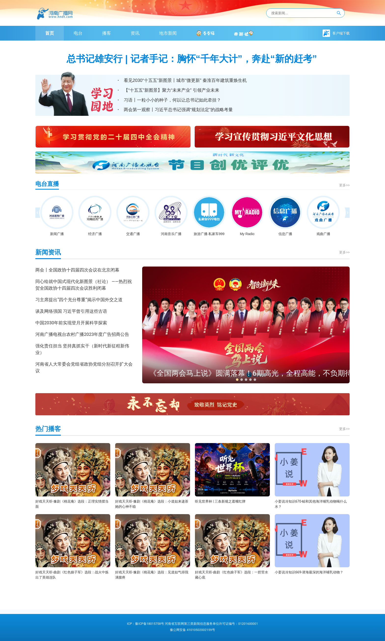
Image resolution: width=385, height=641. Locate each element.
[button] (237, 379)
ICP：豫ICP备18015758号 (145, 624)
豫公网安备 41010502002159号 (192, 630)
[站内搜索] (305, 13)
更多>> (344, 185)
